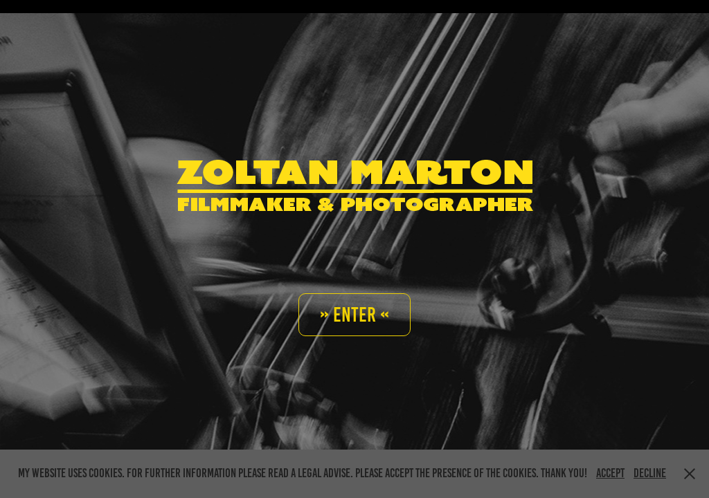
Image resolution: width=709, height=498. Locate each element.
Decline (650, 473)
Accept (610, 473)
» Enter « (354, 315)
